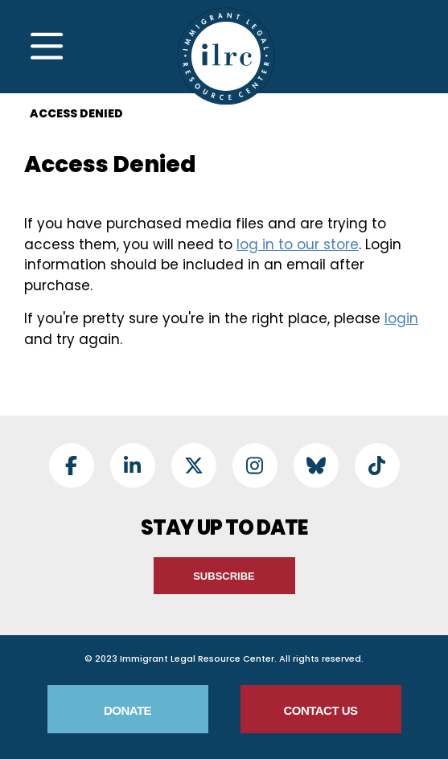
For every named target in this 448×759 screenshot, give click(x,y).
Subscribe (224, 576)
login (401, 318)
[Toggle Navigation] (47, 47)
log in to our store (297, 244)
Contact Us (320, 710)
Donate (127, 710)
